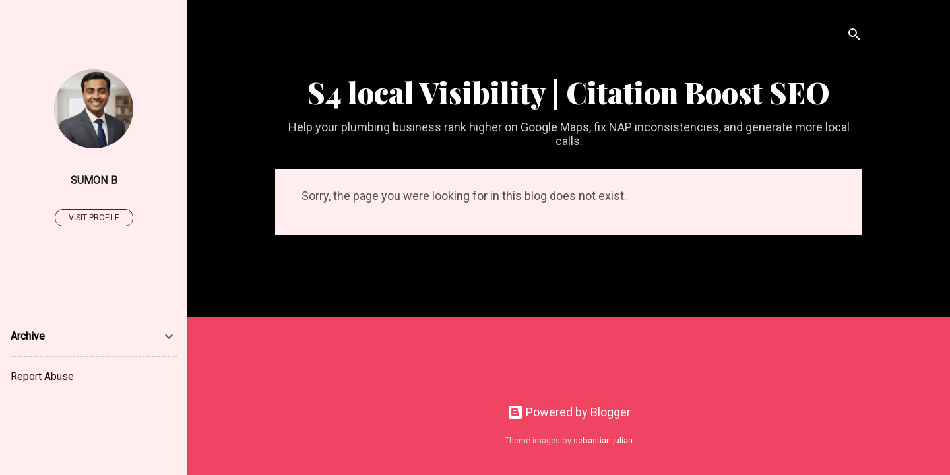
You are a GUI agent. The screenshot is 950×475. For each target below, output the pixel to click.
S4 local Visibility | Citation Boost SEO (568, 92)
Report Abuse (42, 376)
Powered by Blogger (569, 412)
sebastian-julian (603, 440)
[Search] (854, 36)
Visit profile (94, 217)
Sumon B (94, 180)
